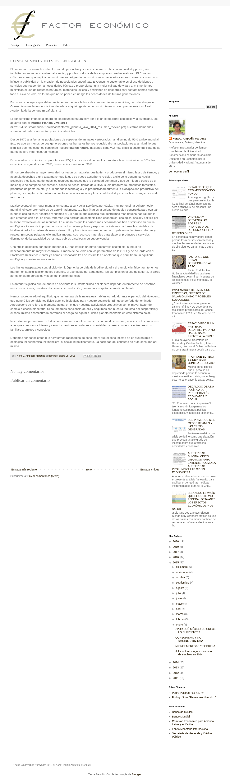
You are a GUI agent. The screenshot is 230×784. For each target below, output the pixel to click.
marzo (180, 614)
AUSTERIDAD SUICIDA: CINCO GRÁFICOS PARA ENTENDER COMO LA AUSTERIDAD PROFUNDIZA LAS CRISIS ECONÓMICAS (194, 463)
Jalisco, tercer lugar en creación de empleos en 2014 (194, 653)
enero (180, 624)
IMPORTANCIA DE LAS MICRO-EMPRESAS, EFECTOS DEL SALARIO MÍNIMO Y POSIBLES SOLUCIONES (191, 294)
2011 (176, 678)
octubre (181, 577)
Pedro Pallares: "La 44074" (188, 692)
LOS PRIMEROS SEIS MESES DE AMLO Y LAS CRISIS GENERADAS (201, 424)
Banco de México (182, 711)
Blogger (136, 774)
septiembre (183, 582)
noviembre (182, 572)
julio (179, 593)
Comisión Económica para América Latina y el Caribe (193, 723)
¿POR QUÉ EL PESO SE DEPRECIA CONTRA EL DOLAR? (201, 360)
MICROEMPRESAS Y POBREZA (195, 646)
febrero (180, 619)
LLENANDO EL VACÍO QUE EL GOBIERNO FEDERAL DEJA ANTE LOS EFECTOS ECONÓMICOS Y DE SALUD (193, 501)
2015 (176, 562)
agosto (180, 587)
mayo (179, 603)
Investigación (33, 45)
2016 (176, 557)
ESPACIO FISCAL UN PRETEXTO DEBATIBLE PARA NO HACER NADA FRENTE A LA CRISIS (201, 330)
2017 (176, 551)
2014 (176, 662)
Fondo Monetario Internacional (190, 729)
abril (179, 608)
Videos (66, 45)
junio (179, 598)
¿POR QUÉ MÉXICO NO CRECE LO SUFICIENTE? (195, 630)
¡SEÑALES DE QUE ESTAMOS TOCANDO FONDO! (201, 190)
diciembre (182, 566)
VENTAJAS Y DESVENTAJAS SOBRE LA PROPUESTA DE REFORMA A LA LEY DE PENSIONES (192, 225)
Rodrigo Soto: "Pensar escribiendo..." (194, 697)
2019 (176, 546)
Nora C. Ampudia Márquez (189, 138)
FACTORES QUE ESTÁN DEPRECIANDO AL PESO (199, 261)
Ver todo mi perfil (179, 171)
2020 (176, 541)
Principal (15, 45)
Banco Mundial (181, 716)
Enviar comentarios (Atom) (43, 476)
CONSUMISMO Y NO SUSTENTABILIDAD (189, 639)
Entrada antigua (149, 469)
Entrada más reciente (24, 469)
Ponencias (51, 45)
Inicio (88, 469)
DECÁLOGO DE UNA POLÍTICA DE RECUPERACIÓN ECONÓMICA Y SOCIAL (201, 393)
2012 (176, 672)
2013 (176, 667)
